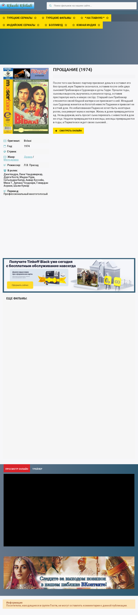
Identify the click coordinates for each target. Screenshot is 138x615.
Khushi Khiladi (17, 5)
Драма (28, 156)
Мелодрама (11, 159)
